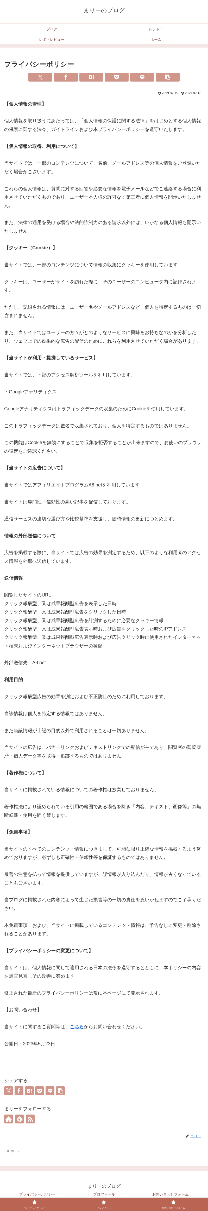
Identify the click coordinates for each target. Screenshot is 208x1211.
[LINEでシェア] (142, 77)
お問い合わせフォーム (170, 1194)
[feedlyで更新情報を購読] (19, 1119)
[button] (168, 77)
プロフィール (104, 1194)
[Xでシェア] (40, 77)
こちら (77, 1026)
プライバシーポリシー (37, 1194)
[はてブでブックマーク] (91, 77)
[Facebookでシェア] (66, 77)
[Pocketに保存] (117, 77)
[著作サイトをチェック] (8, 1119)
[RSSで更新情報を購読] (30, 1119)
